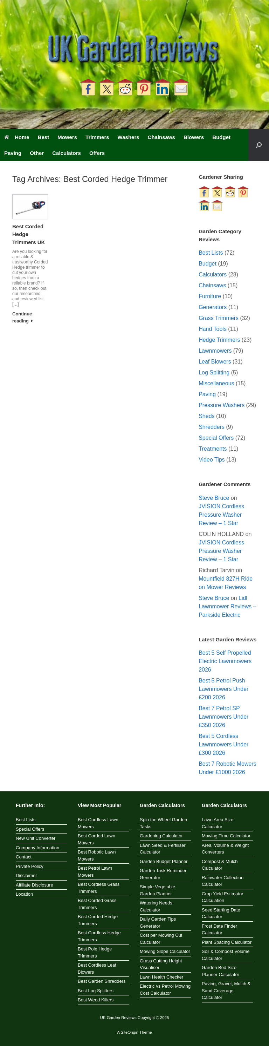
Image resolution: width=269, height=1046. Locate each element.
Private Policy (29, 866)
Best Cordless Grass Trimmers (98, 888)
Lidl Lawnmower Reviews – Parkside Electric (227, 606)
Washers (128, 137)
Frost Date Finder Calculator (219, 929)
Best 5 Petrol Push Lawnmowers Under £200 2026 (223, 689)
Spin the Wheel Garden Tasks (163, 823)
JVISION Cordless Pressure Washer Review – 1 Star (221, 514)
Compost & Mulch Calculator (220, 865)
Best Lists (211, 253)
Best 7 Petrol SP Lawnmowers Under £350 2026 (223, 716)
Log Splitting (214, 372)
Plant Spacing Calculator (226, 942)
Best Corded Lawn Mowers (96, 839)
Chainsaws (161, 137)
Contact (24, 856)
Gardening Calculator (161, 835)
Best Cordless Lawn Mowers (98, 823)
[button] (258, 145)
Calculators (66, 153)
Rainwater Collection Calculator (222, 881)
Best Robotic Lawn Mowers (97, 855)
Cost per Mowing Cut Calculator (161, 939)
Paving (12, 153)
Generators (213, 307)
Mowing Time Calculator (226, 835)
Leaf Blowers (215, 362)
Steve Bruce (214, 498)
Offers (97, 153)
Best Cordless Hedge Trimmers (99, 936)
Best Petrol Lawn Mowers (95, 871)
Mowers (67, 137)
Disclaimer (26, 875)
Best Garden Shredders (102, 981)
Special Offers (216, 438)
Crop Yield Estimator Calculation (222, 897)
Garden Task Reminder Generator (163, 874)
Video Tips (212, 460)
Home (16, 137)
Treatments (213, 449)
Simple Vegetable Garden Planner (157, 890)
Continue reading (22, 317)
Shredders (212, 427)
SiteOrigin (129, 1032)
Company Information (37, 847)
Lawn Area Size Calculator (217, 823)
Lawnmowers (215, 351)
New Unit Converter (35, 838)
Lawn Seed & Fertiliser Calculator (163, 849)
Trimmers (97, 137)
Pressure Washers (221, 405)
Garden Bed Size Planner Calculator (220, 971)
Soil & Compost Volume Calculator (226, 955)
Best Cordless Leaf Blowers (97, 968)
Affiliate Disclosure (34, 885)
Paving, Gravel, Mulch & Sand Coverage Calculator (226, 990)
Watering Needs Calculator (156, 906)
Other (37, 153)
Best (43, 137)
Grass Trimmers (219, 318)
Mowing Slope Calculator (165, 951)
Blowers (194, 137)
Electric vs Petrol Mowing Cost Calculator (165, 989)
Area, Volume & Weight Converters (225, 849)
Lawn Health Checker (161, 977)
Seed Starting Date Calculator (221, 913)
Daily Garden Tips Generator (158, 922)
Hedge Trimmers (219, 340)
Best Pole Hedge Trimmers (95, 952)
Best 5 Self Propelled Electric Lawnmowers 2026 (225, 661)
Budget (221, 137)
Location (24, 894)
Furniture (210, 296)
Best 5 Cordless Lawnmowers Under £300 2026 (223, 744)
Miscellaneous (216, 383)
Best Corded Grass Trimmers (97, 904)
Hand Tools (213, 329)
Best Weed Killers (95, 999)
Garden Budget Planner (164, 861)
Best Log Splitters (95, 990)
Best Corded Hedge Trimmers (98, 920)
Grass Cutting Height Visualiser (161, 964)
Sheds (206, 416)
